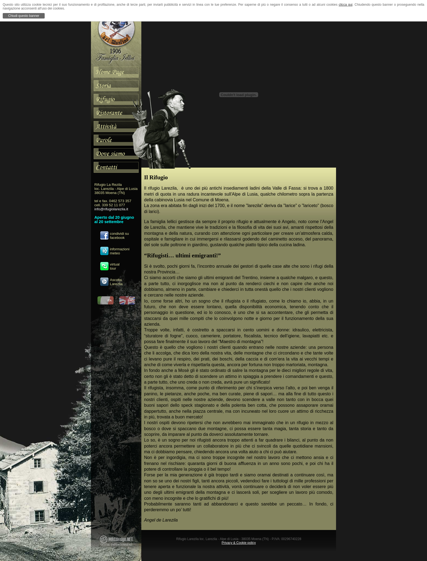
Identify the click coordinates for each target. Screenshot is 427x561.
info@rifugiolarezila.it (111, 209)
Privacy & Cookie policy (239, 543)
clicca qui (346, 5)
